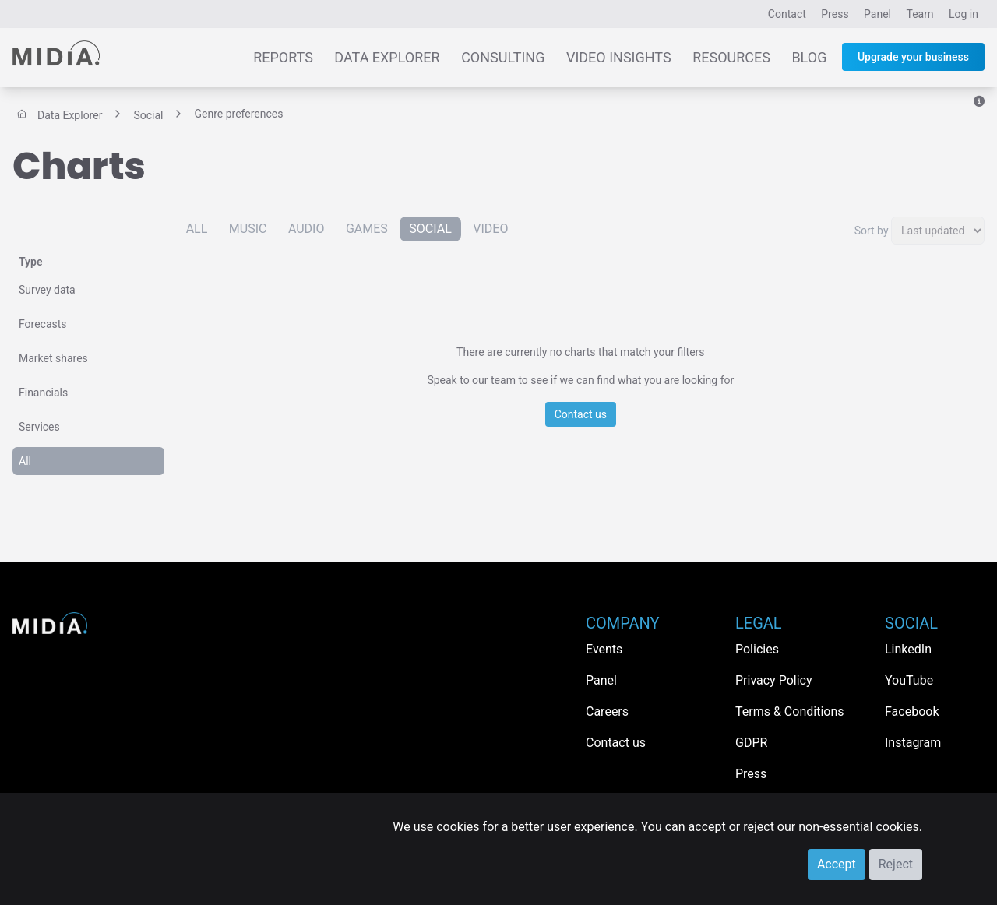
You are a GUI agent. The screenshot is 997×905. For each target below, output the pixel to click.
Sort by (871, 230)
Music (248, 228)
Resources (731, 57)
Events (604, 649)
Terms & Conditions (789, 711)
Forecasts (43, 324)
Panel (877, 14)
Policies (757, 649)
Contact (787, 14)
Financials (43, 392)
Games (367, 228)
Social (430, 228)
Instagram (913, 742)
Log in (963, 14)
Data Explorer (386, 57)
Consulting (502, 57)
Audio (306, 228)
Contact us (581, 414)
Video (490, 228)
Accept (836, 864)
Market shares (53, 358)
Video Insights (618, 57)
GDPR (751, 742)
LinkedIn (908, 649)
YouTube (909, 680)
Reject (896, 864)
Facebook (912, 711)
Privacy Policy (773, 680)
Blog (808, 57)
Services (39, 427)
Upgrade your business (913, 57)
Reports (283, 57)
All (25, 461)
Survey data (47, 289)
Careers (607, 711)
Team (920, 14)
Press (834, 14)
